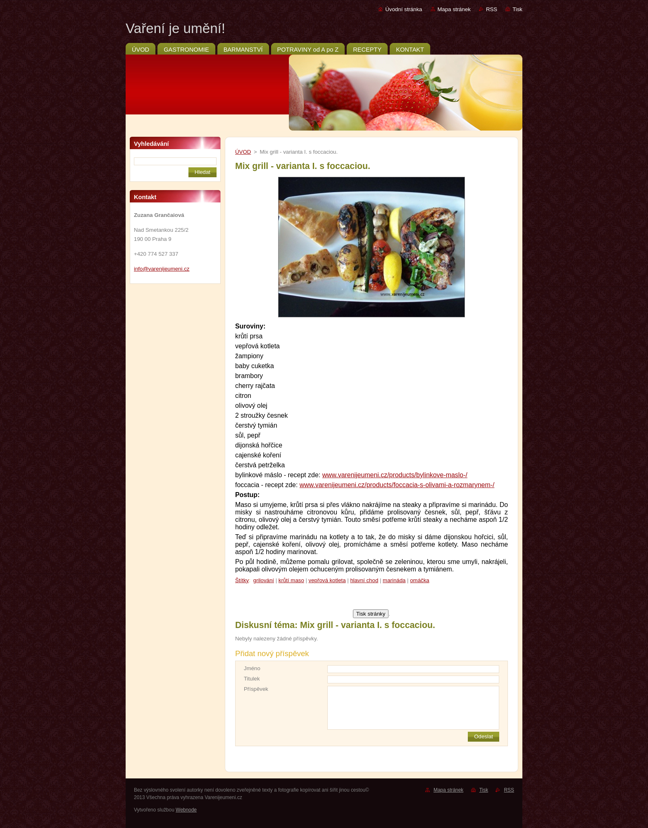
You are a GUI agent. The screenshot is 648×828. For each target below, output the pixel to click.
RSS (491, 9)
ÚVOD (243, 152)
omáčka (419, 580)
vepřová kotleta (327, 580)
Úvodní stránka (403, 9)
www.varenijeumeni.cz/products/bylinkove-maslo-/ (394, 474)
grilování (263, 580)
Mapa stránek (454, 9)
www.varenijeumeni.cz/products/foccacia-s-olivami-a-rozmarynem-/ (397, 484)
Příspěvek (256, 689)
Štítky (242, 580)
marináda (394, 580)
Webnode (186, 810)
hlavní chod (364, 580)
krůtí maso (291, 580)
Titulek (252, 679)
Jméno (252, 668)
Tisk (517, 9)
